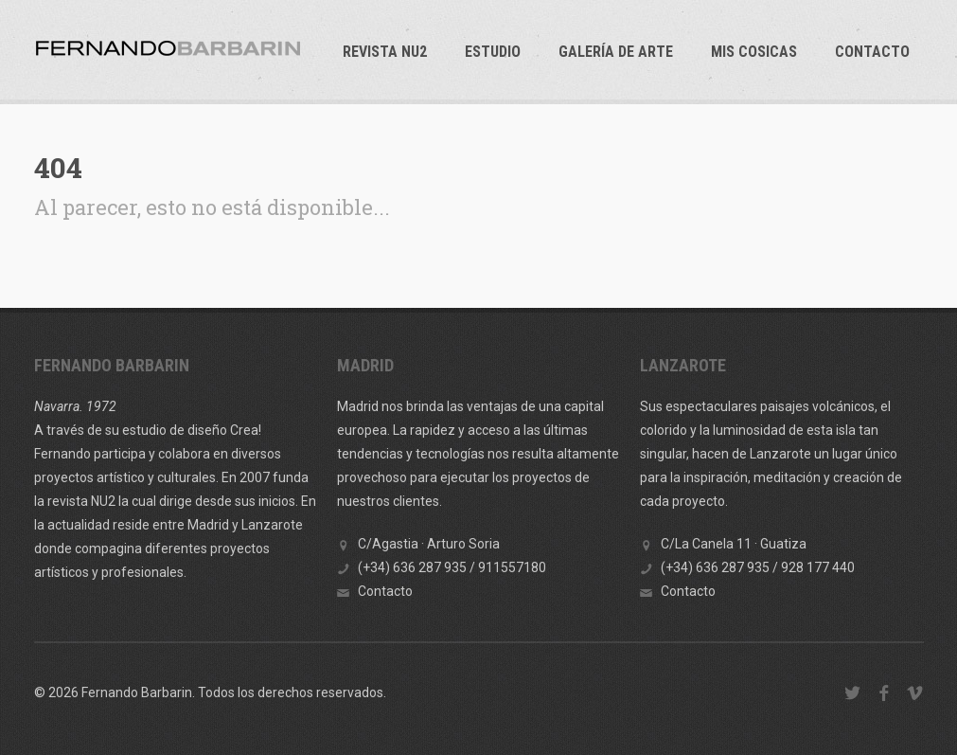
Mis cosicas (754, 52)
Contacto (872, 52)
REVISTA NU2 (385, 52)
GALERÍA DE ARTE (615, 52)
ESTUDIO (493, 52)
